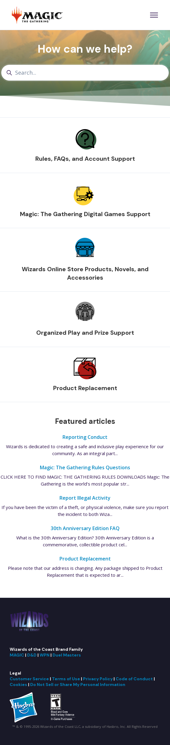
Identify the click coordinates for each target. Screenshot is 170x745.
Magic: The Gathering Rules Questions (85, 467)
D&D (32, 655)
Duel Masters (67, 655)
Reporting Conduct (85, 437)
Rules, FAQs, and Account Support (85, 159)
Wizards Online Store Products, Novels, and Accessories (85, 273)
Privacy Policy (98, 678)
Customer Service (29, 678)
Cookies (18, 684)
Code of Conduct (134, 678)
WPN (45, 655)
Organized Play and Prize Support (85, 333)
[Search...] (85, 73)
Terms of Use (66, 678)
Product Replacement (85, 388)
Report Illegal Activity (85, 498)
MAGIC (17, 655)
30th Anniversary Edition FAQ (85, 528)
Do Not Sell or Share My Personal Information (77, 684)
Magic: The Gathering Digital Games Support (85, 214)
